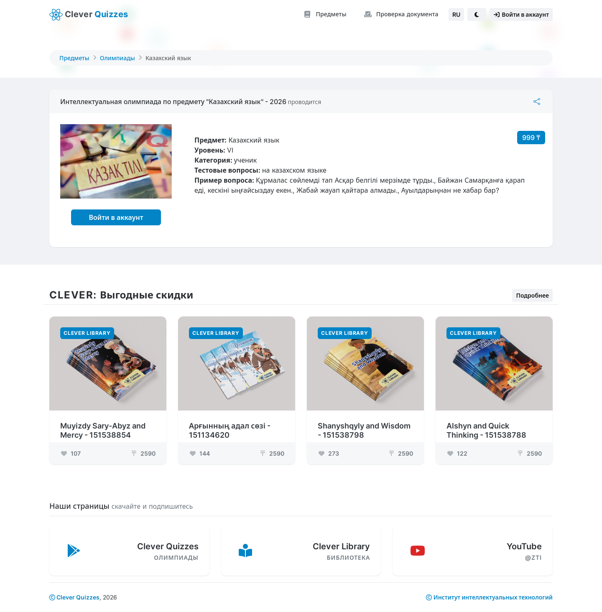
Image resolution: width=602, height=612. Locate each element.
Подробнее (532, 290)
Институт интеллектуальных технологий (493, 597)
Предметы (74, 57)
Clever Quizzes (74, 597)
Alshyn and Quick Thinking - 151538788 (486, 425)
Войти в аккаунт (116, 217)
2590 (143, 448)
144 (199, 448)
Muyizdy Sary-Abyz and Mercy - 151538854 (102, 425)
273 (328, 448)
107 (70, 448)
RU (456, 14)
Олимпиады (117, 57)
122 (456, 448)
